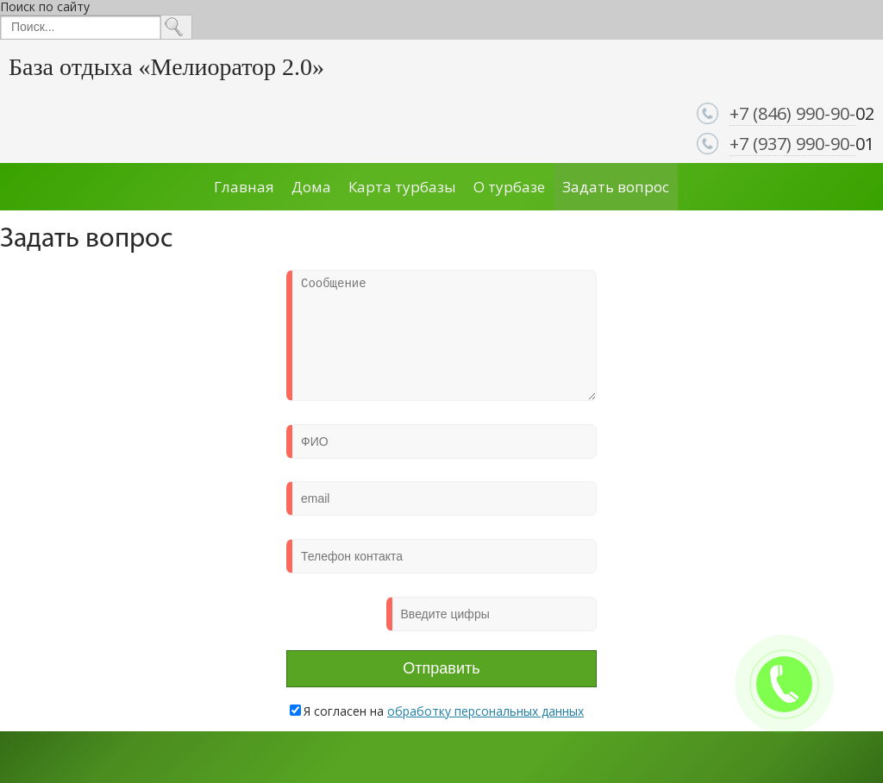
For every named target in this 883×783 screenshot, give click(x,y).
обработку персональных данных (485, 711)
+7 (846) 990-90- (792, 113)
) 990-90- (820, 143)
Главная (244, 187)
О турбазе (509, 187)
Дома (311, 187)
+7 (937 (758, 143)
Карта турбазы (402, 187)
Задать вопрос (615, 187)
